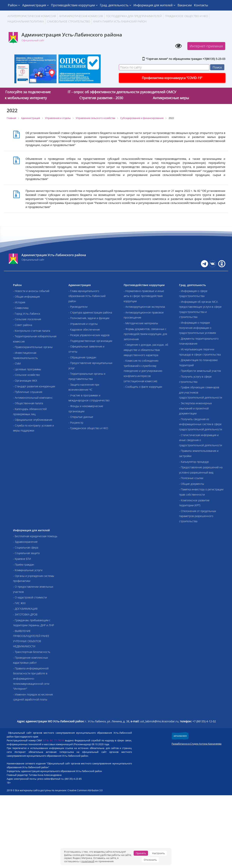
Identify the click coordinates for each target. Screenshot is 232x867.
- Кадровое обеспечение (84, 329)
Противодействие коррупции (74, 5)
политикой (87, 861)
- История (19, 302)
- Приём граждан (23, 564)
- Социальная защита (26, 553)
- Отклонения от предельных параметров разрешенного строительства (197, 516)
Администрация (35, 5)
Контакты (201, 5)
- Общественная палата (28, 403)
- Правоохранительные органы (33, 347)
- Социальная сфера (25, 547)
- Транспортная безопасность (31, 652)
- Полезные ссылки (191, 478)
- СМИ (17, 363)
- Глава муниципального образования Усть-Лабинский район (86, 296)
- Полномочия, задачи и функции (88, 318)
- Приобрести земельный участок (200, 371)
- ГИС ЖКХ (19, 603)
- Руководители (77, 307)
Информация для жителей (154, 5)
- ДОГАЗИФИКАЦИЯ (25, 608)
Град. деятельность (115, 5)
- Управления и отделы (83, 324)
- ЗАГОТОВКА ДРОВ (25, 614)
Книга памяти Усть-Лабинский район (119, 21)
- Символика (20, 308)
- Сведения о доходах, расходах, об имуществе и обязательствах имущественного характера (146, 350)
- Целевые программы (27, 369)
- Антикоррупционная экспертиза (144, 307)
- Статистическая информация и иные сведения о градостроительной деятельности (200, 440)
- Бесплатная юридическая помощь (35, 536)
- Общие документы (191, 484)
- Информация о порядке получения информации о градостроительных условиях (197, 328)
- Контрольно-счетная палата (31, 330)
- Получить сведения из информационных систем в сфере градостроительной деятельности (200, 424)
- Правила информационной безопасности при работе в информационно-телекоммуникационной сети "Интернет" (31, 678)
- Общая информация (26, 296)
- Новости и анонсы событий (31, 291)
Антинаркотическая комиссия (81, 16)
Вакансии (185, 5)
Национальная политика (25, 21)
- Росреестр (75, 422)
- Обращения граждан (82, 357)
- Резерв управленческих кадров (88, 335)
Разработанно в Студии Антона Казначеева (196, 743)
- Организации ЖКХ (25, 380)
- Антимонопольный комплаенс (33, 397)
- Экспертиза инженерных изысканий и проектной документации (195, 408)
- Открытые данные (80, 417)
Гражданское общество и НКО (186, 16)
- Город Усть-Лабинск (26, 313)
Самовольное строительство (68, 21)
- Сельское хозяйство (26, 375)
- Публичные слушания (27, 392)
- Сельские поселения (27, 319)
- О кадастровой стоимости (30, 597)
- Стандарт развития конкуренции (34, 386)
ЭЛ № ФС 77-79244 (53, 740)
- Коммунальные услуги (27, 570)
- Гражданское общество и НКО (88, 428)
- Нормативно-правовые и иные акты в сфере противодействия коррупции (144, 296)
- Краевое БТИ (22, 559)
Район (14, 5)
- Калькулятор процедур (194, 462)
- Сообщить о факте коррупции (143, 387)
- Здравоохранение (25, 542)
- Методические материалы (141, 323)
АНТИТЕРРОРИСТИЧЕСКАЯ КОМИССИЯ (31, 16)
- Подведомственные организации (90, 341)
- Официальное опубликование (32, 420)
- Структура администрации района (90, 312)
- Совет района (22, 325)
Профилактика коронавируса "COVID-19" (172, 78)
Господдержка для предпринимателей (134, 16)
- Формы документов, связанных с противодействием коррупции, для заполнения (145, 334)
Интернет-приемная (206, 46)
